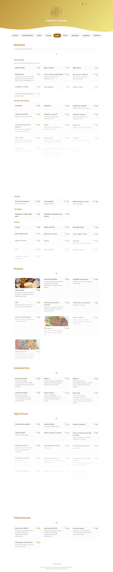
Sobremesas (97, 35)
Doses (56, 35)
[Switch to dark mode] (86, 4)
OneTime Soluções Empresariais (60, 568)
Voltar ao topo (56, 564)
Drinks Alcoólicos (27, 35)
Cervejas (47, 35)
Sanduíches (74, 35)
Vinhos (39, 35)
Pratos (65, 35)
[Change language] (82, 4)
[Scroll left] (12, 35)
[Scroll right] (100, 35)
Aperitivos (85, 35)
